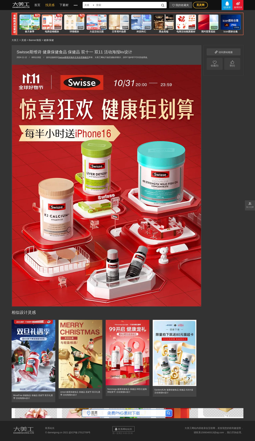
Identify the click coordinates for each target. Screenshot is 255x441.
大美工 (22, 5)
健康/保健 (49, 40)
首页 (37, 5)
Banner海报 (35, 40)
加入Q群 (250, 204)
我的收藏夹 (180, 5)
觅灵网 (200, 5)
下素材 (64, 5)
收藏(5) (214, 63)
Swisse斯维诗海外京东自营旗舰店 (73, 57)
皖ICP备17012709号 (79, 432)
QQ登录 (227, 5)
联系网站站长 (123, 429)
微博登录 (237, 5)
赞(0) (232, 63)
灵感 (23, 40)
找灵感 (49, 5)
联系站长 (50, 428)
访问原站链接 (224, 52)
